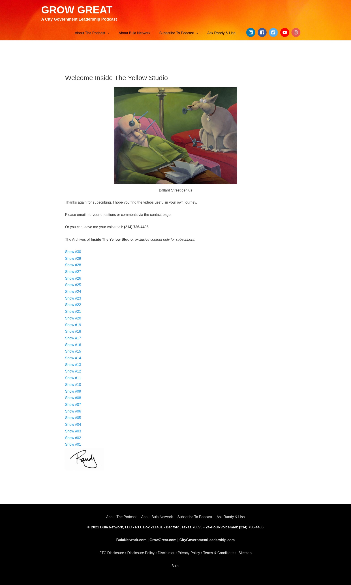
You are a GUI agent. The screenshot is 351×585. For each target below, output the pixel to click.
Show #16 (73, 345)
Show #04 (73, 424)
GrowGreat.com (163, 540)
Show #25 (73, 285)
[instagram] (296, 32)
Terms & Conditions (218, 553)
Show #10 (73, 385)
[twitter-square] (274, 32)
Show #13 (73, 365)
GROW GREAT (77, 10)
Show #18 (73, 331)
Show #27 (73, 272)
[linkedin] (251, 32)
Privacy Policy (189, 553)
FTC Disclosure (111, 553)
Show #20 (73, 318)
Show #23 (73, 298)
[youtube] (285, 32)
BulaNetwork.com (131, 540)
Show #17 (73, 338)
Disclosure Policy (141, 553)
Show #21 (73, 311)
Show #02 (73, 438)
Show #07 (73, 404)
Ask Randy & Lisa (230, 517)
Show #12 (73, 371)
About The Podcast (121, 517)
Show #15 (73, 351)
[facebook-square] (263, 32)
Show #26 (73, 278)
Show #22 (73, 305)
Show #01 (73, 444)
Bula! (175, 566)
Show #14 (73, 358)
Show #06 (73, 411)
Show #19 (73, 325)
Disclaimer (166, 553)
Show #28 (73, 265)
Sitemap (245, 553)
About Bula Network (157, 517)
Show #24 (73, 292)
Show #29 (73, 258)
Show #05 (73, 418)
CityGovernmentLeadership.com (207, 540)
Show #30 (73, 252)
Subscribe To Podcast (194, 517)
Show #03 (73, 431)
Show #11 (73, 378)
